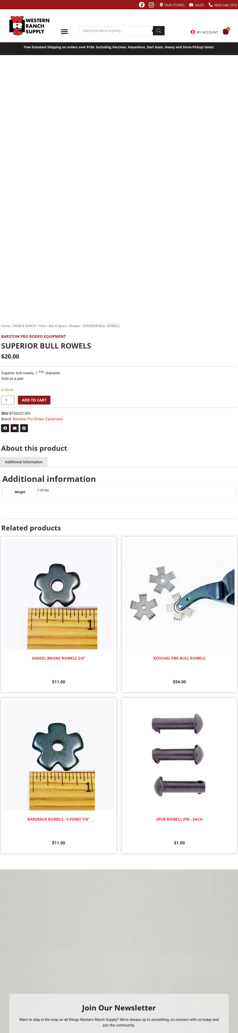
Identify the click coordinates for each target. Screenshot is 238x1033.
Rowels (74, 326)
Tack (42, 326)
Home (5, 326)
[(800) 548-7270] (211, 5)
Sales (199, 5)
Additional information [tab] (23, 462)
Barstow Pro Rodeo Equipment (33, 336)
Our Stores (175, 5)
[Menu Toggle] (64, 31)
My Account (207, 32)
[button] (5, 428)
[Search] (159, 30)
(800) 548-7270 (225, 5)
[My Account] (192, 32)
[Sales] (191, 5)
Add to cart (34, 400)
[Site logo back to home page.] (29, 25)
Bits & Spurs (57, 326)
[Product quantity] (8, 400)
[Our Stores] (161, 5)
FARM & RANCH (24, 326)
